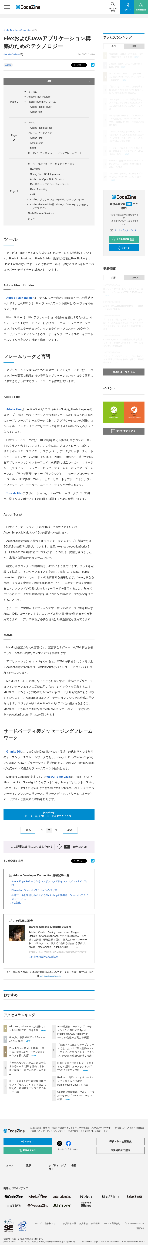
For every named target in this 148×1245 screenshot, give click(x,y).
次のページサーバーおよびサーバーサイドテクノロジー (49, 814)
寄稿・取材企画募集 (120, 1141)
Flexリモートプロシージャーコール (49, 184)
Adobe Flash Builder (41, 127)
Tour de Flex (14, 493)
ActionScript (36, 143)
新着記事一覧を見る (124, 372)
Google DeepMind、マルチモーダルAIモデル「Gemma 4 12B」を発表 (75, 1095)
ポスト (78, 65)
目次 (69, 81)
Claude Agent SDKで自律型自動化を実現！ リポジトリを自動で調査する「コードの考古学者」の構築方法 (123, 342)
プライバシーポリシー (133, 1223)
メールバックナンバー (124, 230)
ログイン (123, 248)
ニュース (134, 277)
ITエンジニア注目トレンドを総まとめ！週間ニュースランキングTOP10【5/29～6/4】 (75, 1066)
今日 (114, 46)
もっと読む (15, 902)
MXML (33, 148)
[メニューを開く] (7, 7)
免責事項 (83, 1223)
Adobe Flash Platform (39, 96)
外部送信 (140, 1228)
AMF (32, 194)
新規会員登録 (123, 239)
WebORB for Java (58, 776)
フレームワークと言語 (40, 132)
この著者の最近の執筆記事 (43, 956)
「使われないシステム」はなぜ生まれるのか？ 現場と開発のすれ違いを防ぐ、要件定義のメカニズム (126, 89)
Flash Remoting (38, 189)
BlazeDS (35, 169)
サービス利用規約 (111, 1223)
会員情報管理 (69, 1223)
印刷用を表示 (13, 860)
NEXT (71, 830)
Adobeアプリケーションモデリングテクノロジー (57, 199)
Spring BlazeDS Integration (45, 174)
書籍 (73, 1165)
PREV (27, 830)
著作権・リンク (52, 1223)
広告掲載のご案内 (120, 1150)
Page (14, 101)
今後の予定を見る (123, 431)
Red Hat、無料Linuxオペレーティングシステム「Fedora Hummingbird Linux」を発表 (75, 1081)
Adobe (8, 65)
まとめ (31, 218)
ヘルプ (38, 1223)
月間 (134, 46)
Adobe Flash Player (40, 106)
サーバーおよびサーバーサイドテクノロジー (52, 164)
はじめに (33, 91)
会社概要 (95, 1223)
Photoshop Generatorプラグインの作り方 (34, 890)
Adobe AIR (36, 111)
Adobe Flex (36, 138)
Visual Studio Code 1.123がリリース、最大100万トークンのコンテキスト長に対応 (27, 1052)
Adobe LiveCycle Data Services (47, 179)
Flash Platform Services (41, 213)
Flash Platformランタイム (42, 101)
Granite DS (13, 751)
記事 (114, 277)
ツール (31, 122)
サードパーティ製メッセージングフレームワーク (55, 153)
